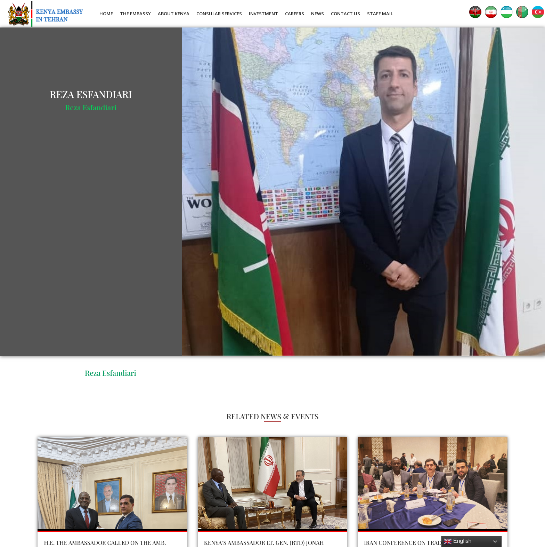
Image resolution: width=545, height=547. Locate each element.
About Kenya (173, 13)
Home (106, 13)
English (458, 541)
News (317, 13)
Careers (294, 13)
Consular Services (219, 13)
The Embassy (135, 13)
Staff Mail (380, 13)
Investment (263, 13)
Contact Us (345, 13)
